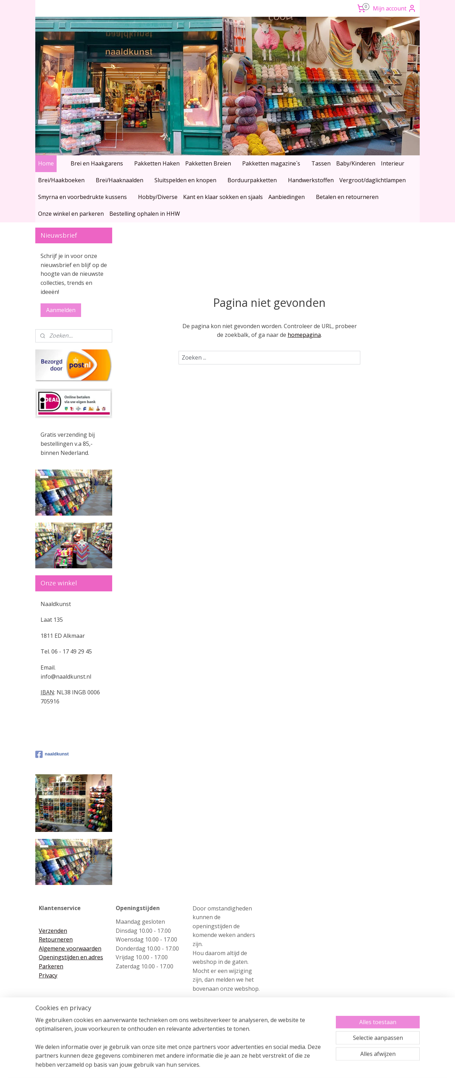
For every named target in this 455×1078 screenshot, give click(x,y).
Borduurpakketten (252, 180)
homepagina (304, 335)
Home (46, 163)
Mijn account (394, 8)
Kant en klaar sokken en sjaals (223, 197)
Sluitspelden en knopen (185, 180)
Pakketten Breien (208, 163)
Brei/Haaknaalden (119, 180)
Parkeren (51, 966)
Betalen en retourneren (347, 197)
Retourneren (56, 939)
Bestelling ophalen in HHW (144, 213)
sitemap (198, 1065)
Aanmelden (60, 310)
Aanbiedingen (286, 197)
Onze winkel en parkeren (71, 213)
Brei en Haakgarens (97, 163)
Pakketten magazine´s (271, 163)
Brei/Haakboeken (61, 180)
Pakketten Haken (157, 163)
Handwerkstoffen (311, 180)
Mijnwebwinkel (301, 1065)
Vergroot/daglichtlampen (372, 180)
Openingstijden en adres (71, 957)
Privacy (48, 975)
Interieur (392, 163)
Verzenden (53, 931)
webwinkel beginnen (239, 1065)
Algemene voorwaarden (70, 948)
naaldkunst (52, 754)
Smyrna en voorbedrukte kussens (82, 197)
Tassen (321, 163)
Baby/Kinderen (355, 163)
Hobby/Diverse (158, 197)
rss (213, 1065)
